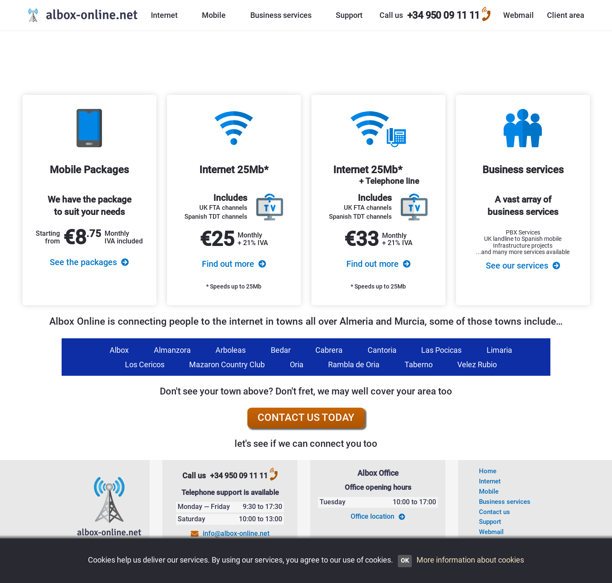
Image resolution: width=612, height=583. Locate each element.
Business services (504, 502)
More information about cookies (470, 559)
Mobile (489, 491)
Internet (490, 481)
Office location (378, 517)
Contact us (494, 512)
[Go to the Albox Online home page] (80, 15)
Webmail (491, 532)
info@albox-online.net (236, 533)
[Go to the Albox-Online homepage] (109, 507)
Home (487, 471)
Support (490, 522)
